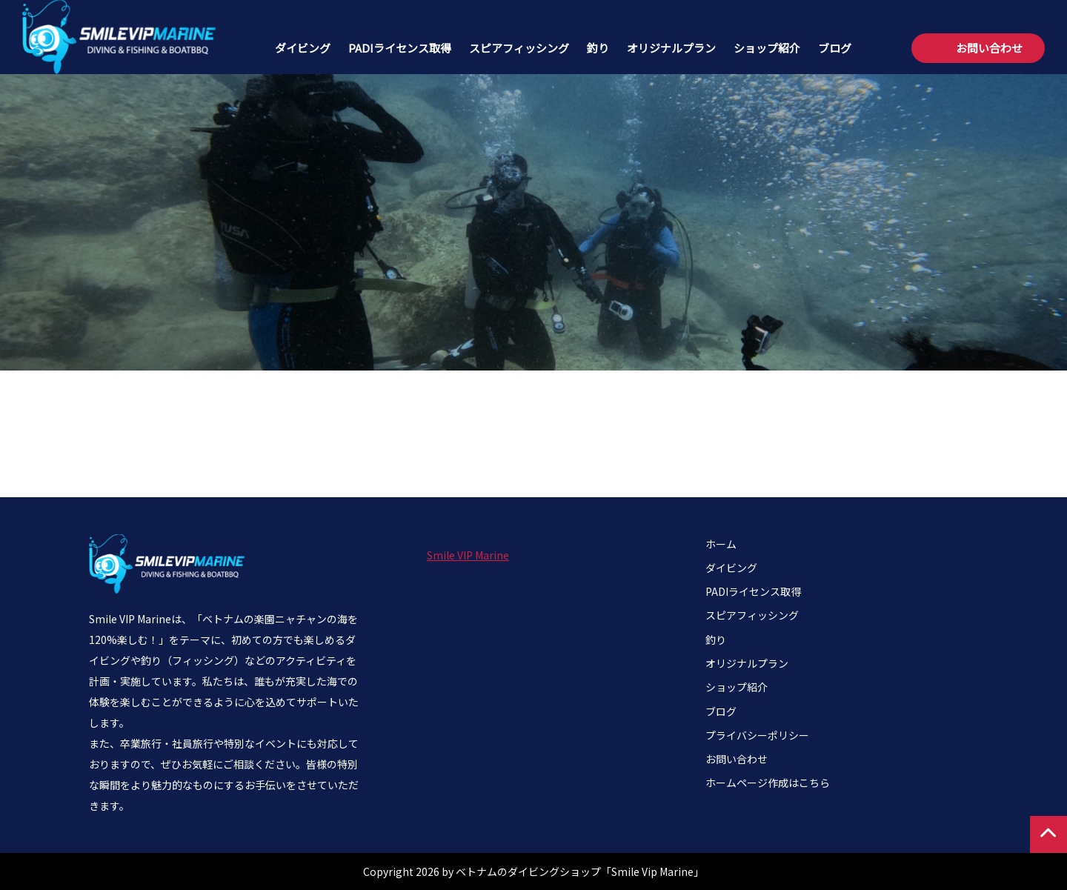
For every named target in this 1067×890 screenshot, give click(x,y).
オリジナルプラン (671, 48)
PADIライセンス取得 (399, 48)
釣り (598, 48)
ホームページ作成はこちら (767, 782)
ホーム (721, 544)
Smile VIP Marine (468, 555)
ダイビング (302, 48)
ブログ (834, 48)
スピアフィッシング (519, 48)
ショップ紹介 (767, 48)
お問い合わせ (989, 48)
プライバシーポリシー (757, 735)
